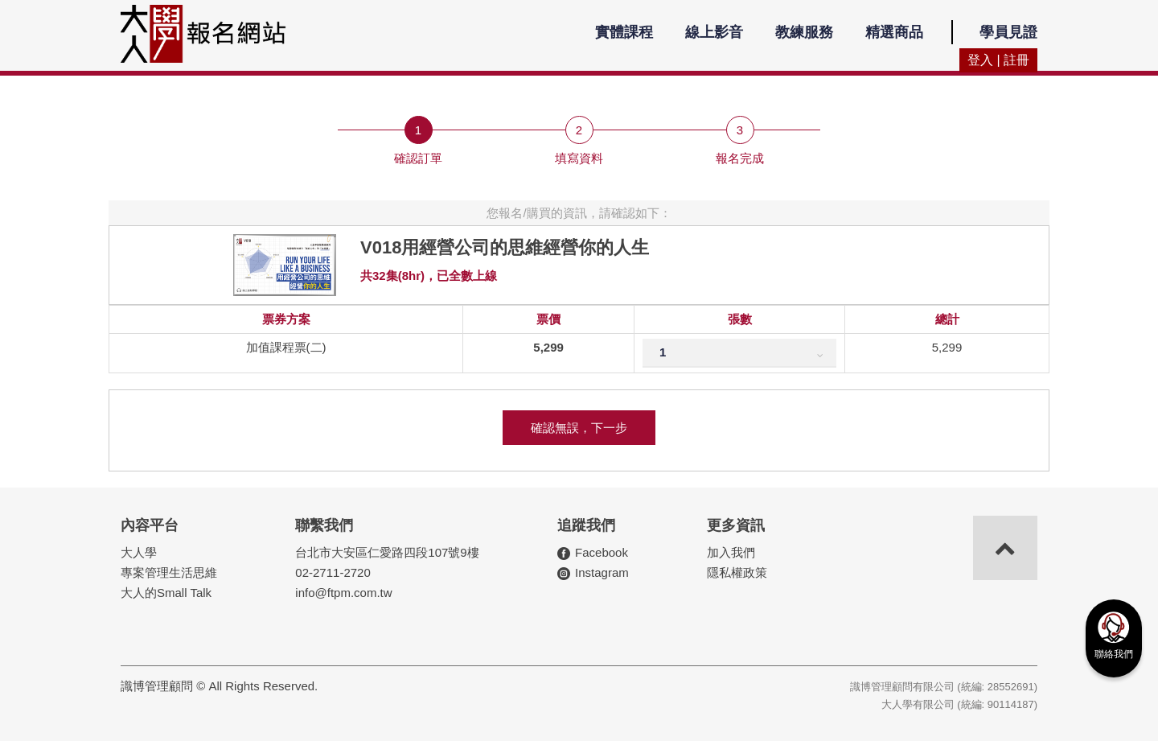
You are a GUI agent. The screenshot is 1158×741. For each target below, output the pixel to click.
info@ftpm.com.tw (343, 592)
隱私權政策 (737, 572)
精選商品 (894, 32)
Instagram (602, 572)
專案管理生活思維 (169, 572)
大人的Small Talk (166, 592)
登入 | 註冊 (998, 60)
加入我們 (731, 552)
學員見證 (1008, 32)
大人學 (139, 552)
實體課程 (624, 32)
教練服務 (804, 32)
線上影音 (714, 32)
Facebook (601, 552)
